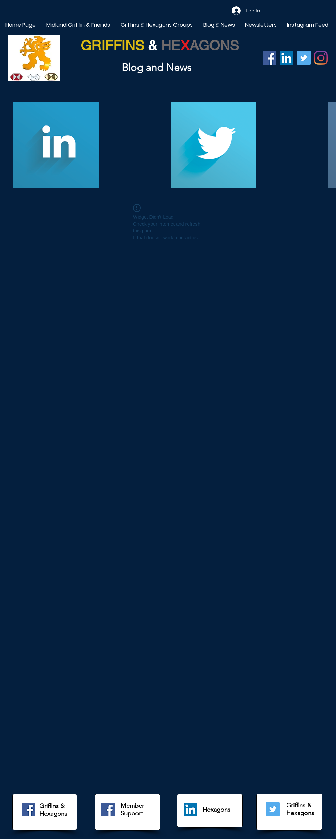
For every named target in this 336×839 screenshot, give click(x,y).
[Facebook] (269, 58)
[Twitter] (304, 58)
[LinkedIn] (190, 809)
